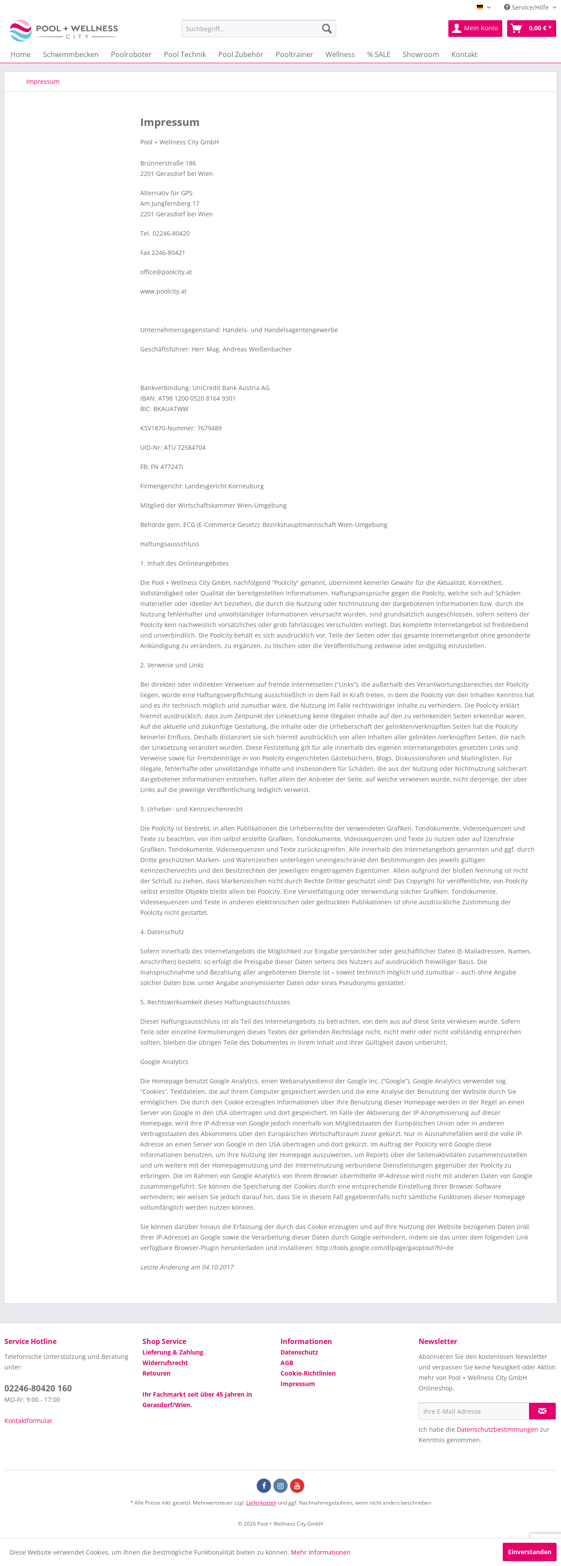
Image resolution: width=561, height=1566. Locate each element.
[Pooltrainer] (295, 54)
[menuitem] (258, 28)
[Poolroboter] (131, 54)
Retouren (156, 1373)
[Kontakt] (464, 54)
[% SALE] (379, 54)
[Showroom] (421, 54)
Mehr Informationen (321, 1552)
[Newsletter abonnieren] (542, 1411)
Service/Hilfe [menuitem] (527, 7)
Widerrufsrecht (165, 1362)
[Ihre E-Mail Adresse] (474, 1411)
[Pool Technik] (185, 54)
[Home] (20, 54)
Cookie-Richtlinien (308, 1373)
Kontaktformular (28, 1420)
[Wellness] (340, 54)
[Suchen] (327, 28)
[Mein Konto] (475, 28)
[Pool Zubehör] (241, 54)
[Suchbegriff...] (258, 28)
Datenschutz (299, 1352)
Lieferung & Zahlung (172, 1352)
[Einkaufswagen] (532, 28)
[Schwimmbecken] (71, 54)
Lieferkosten (261, 1502)
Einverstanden (529, 1552)
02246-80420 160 (38, 1388)
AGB (286, 1362)
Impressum (297, 1384)
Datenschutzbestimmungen (497, 1429)
